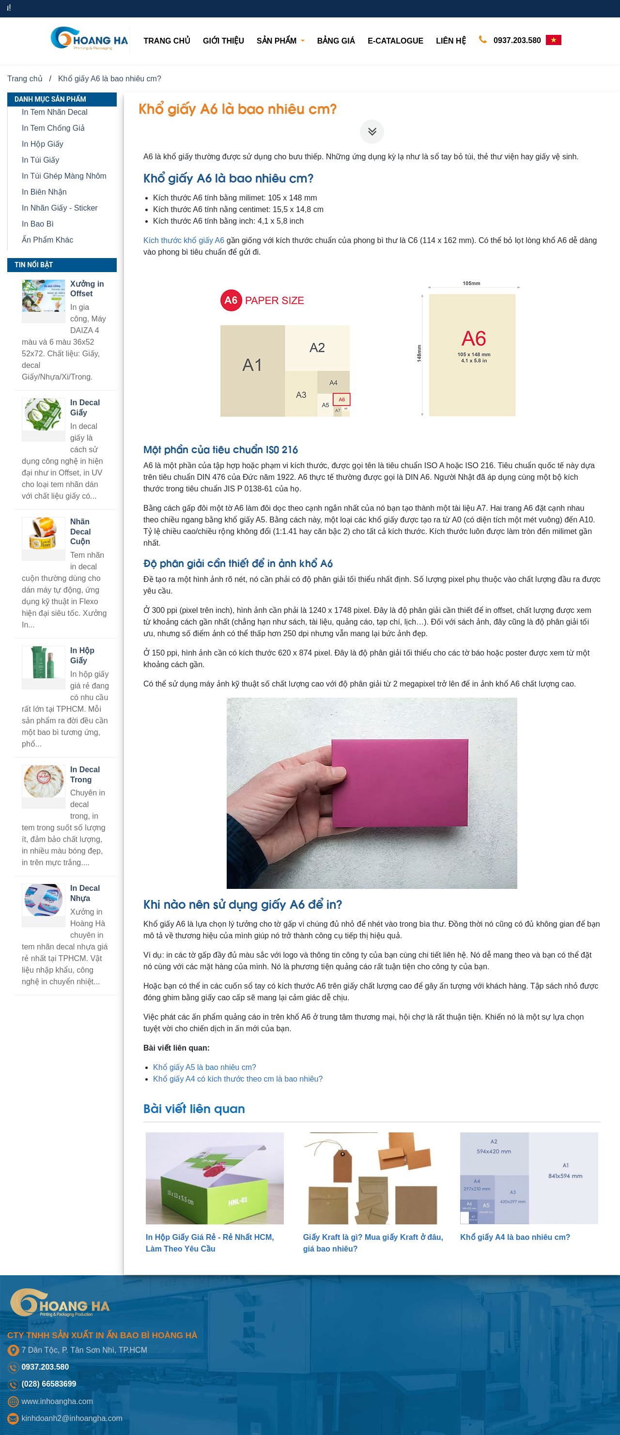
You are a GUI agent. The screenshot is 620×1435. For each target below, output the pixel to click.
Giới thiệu (223, 41)
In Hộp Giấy (42, 144)
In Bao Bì (38, 224)
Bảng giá (336, 41)
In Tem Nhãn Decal (55, 112)
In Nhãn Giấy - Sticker (60, 208)
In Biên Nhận (44, 192)
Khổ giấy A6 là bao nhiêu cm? (109, 79)
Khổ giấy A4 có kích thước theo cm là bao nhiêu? (238, 1079)
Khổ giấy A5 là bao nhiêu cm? (204, 1067)
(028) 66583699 (48, 1384)
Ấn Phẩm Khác (47, 240)
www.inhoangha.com (57, 1401)
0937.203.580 (508, 39)
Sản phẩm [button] (278, 41)
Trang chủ (169, 40)
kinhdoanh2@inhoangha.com (71, 1418)
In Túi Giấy (40, 160)
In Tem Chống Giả (53, 128)
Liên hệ (450, 41)
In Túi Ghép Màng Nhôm (64, 176)
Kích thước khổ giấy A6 (183, 240)
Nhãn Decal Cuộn (80, 532)
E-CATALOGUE (395, 41)
